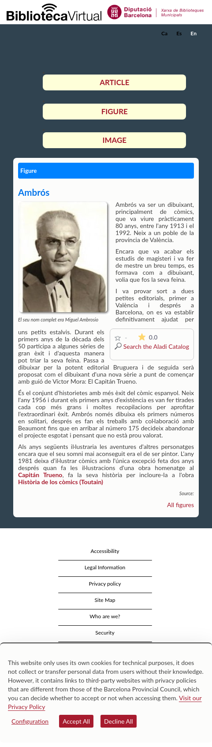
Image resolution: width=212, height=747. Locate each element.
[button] (193, 47)
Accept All (76, 721)
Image (114, 140)
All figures (180, 504)
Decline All (118, 721)
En (193, 33)
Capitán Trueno (40, 474)
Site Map (104, 600)
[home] (51, 33)
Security (104, 632)
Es (179, 33)
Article (114, 82)
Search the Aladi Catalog (156, 346)
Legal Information (105, 567)
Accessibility (104, 551)
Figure (114, 111)
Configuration (29, 721)
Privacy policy (105, 583)
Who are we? (104, 616)
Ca (164, 33)
